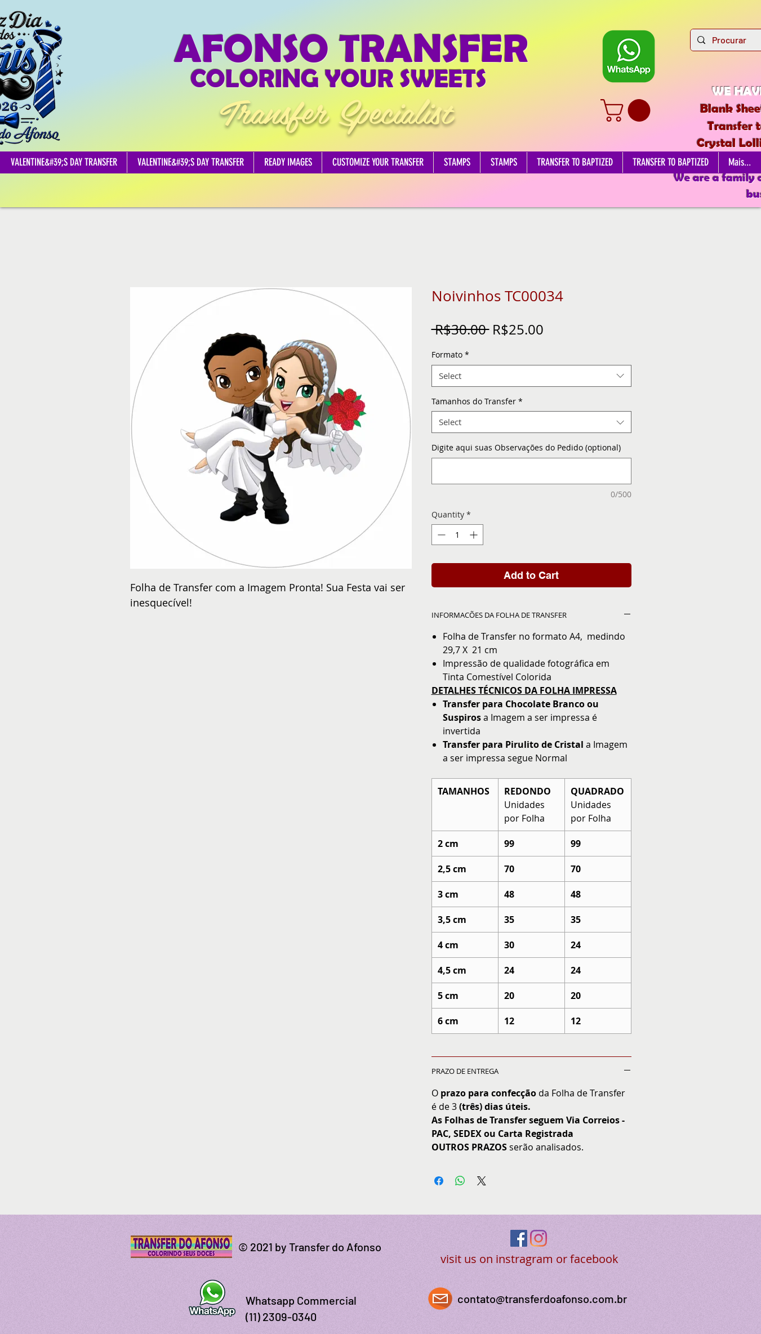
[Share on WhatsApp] (460, 1181)
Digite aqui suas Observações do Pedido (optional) (526, 447)
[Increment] (475, 535)
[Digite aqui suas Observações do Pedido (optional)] (531, 471)
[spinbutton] (457, 535)
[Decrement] (440, 535)
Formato (450, 354)
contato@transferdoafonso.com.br (542, 1298)
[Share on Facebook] (439, 1181)
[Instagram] (538, 1238)
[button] (628, 110)
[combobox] (531, 376)
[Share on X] (481, 1181)
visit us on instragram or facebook (529, 1258)
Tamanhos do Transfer (477, 401)
